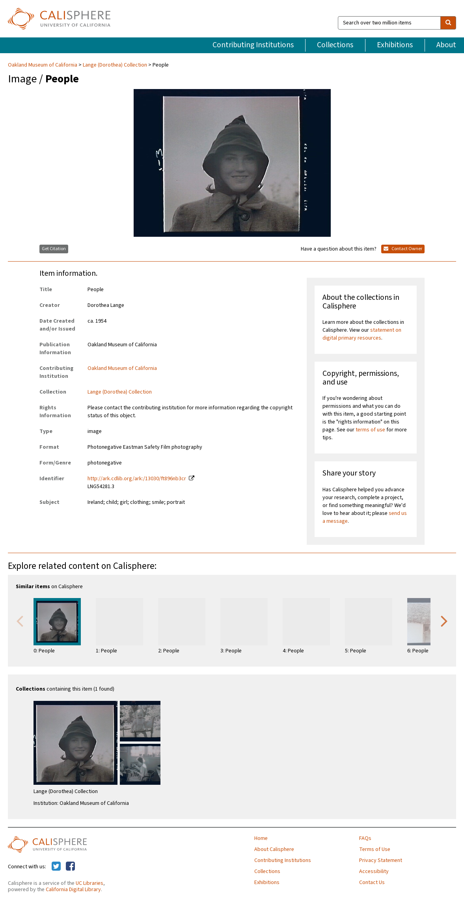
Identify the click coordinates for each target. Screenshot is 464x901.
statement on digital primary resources (361, 334)
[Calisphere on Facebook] (70, 866)
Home (261, 838)
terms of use (370, 430)
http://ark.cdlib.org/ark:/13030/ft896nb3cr (137, 479)
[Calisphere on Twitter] (56, 866)
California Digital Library (73, 890)
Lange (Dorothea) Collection (115, 65)
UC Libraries (89, 883)
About (446, 44)
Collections (335, 44)
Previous (20, 620)
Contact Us (372, 882)
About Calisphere (274, 849)
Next (444, 620)
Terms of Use (374, 849)
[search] (448, 23)
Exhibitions (395, 44)
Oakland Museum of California (43, 65)
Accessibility (374, 871)
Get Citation (54, 248)
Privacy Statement (380, 860)
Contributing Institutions (253, 44)
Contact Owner (403, 248)
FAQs (365, 838)
